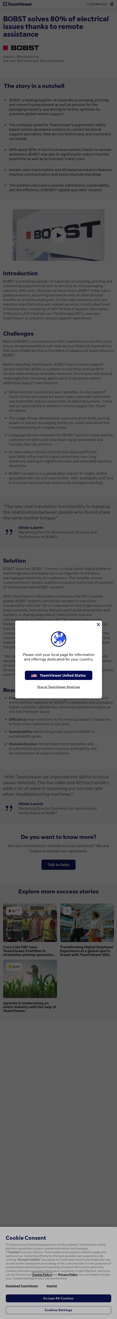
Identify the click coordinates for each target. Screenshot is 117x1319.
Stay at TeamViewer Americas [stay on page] (58, 687)
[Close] (98, 624)
